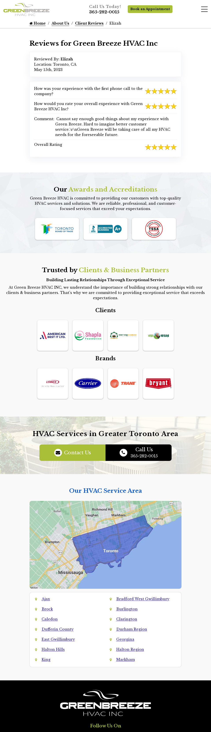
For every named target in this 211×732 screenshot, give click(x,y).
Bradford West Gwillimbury (142, 599)
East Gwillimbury (58, 639)
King (46, 659)
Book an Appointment (150, 9)
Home (38, 23)
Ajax (46, 599)
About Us (60, 23)
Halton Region (130, 649)
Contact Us (72, 453)
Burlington (127, 609)
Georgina (125, 639)
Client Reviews (89, 23)
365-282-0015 (104, 12)
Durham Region (131, 629)
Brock (47, 609)
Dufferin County (58, 629)
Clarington (126, 619)
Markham (125, 659)
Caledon (50, 619)
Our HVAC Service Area (105, 490)
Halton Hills (53, 649)
